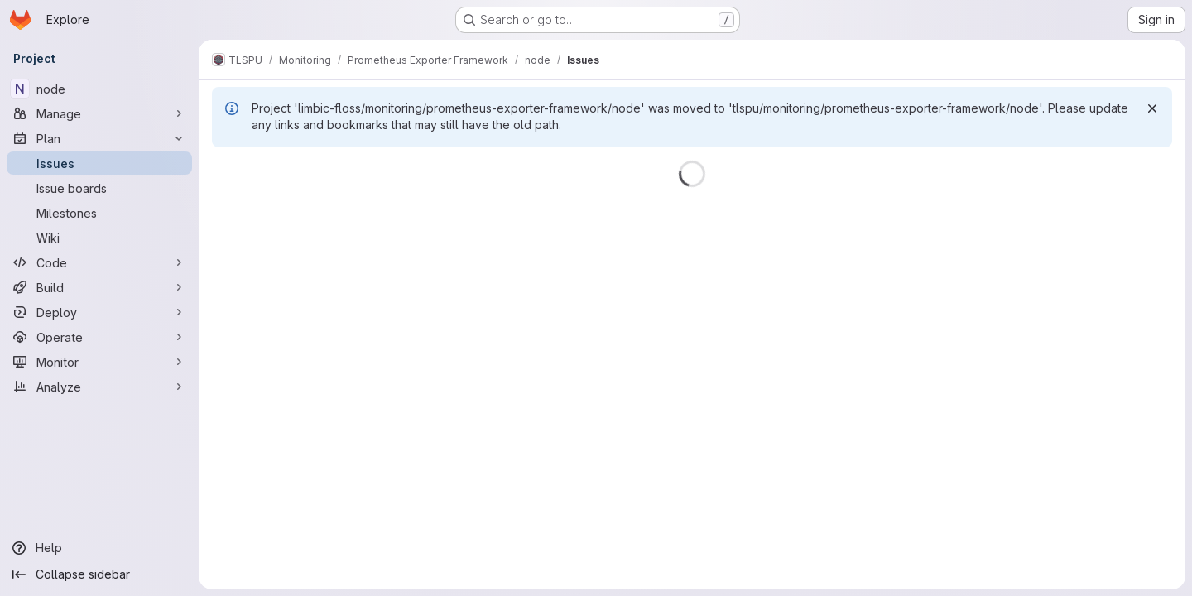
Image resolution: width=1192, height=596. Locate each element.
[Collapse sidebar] (99, 574)
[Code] (99, 262)
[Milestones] (99, 212)
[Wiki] (99, 237)
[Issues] (99, 163)
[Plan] (99, 138)
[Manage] (99, 113)
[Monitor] (99, 361)
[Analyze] (99, 386)
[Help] (99, 548)
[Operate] (99, 336)
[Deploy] (99, 312)
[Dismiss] (1152, 108)
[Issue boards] (99, 187)
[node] (99, 88)
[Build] (99, 287)
